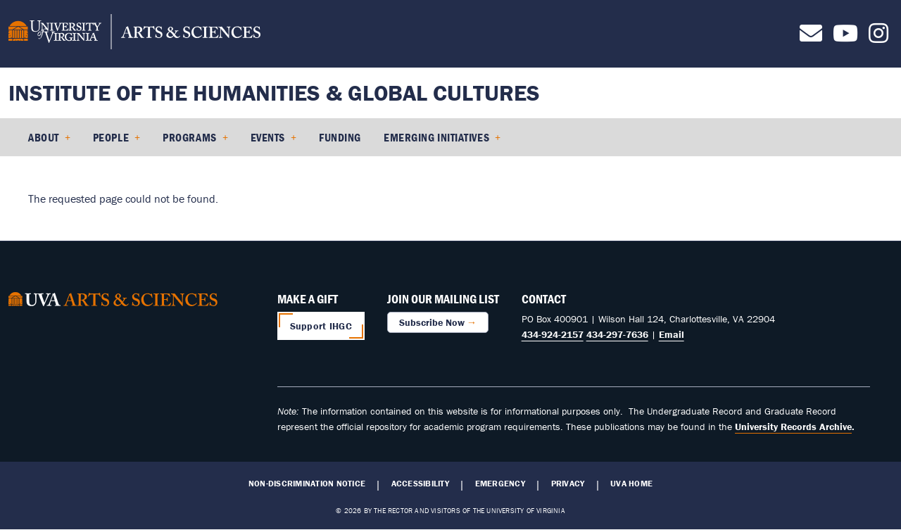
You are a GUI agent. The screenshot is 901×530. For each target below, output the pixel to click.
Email (671, 334)
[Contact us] (811, 37)
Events (268, 137)
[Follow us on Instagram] (878, 37)
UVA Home (631, 483)
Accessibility (420, 483)
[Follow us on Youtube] (845, 37)
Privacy (568, 483)
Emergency (500, 483)
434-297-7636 (617, 334)
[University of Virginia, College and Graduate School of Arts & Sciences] (134, 33)
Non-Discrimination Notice (306, 483)
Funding (340, 137)
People (111, 137)
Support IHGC (321, 326)
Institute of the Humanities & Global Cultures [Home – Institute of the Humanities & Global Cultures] (274, 92)
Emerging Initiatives (436, 137)
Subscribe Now (432, 322)
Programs (189, 137)
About (43, 137)
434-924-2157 (553, 334)
